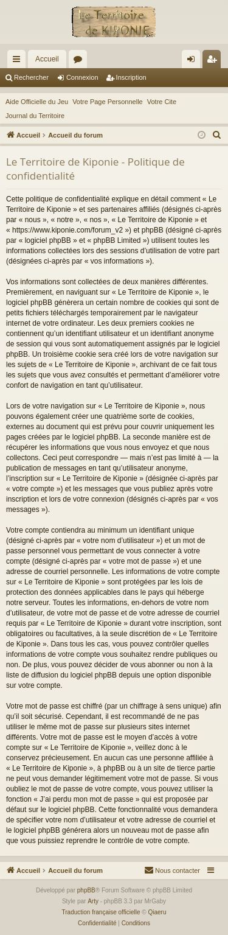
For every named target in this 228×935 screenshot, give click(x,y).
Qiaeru (157, 912)
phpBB (86, 890)
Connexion (82, 77)
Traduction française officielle (101, 912)
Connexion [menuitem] (193, 61)
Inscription (131, 77)
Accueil (47, 59)
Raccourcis (19, 61)
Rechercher (31, 77)
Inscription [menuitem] (214, 61)
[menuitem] (217, 135)
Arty (93, 901)
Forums (80, 61)
